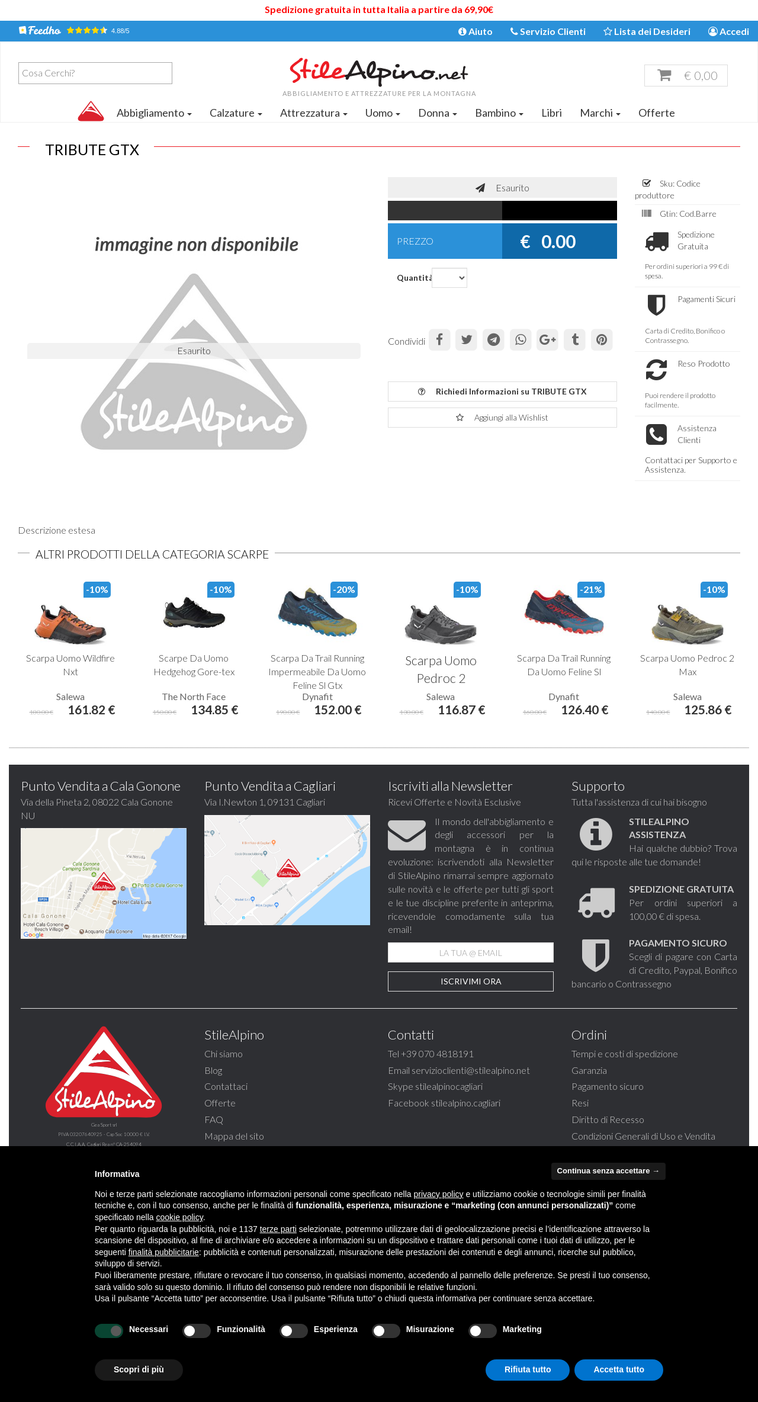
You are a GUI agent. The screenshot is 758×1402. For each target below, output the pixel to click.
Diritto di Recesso (607, 1137)
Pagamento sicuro (607, 1103)
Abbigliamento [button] (154, 112)
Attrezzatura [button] (314, 112)
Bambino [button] (499, 112)
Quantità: (410, 277)
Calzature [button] (236, 112)
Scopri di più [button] (139, 1369)
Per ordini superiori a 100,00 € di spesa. (683, 920)
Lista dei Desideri (646, 31)
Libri (551, 112)
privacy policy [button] (439, 1194)
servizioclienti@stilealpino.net (471, 1087)
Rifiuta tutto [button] (528, 1369)
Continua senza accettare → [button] (608, 1170)
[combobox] (95, 73)
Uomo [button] (382, 112)
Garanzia (589, 1087)
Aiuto (475, 31)
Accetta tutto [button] (618, 1369)
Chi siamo (223, 1071)
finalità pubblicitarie (164, 1252)
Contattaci (226, 1103)
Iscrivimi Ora (471, 999)
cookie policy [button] (179, 1217)
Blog (213, 1087)
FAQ (213, 1137)
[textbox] (98, 73)
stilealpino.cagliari (465, 1120)
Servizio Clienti (548, 31)
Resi (580, 1120)
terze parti (278, 1229)
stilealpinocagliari (449, 1103)
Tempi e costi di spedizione (624, 1071)
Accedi (728, 31)
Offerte (656, 112)
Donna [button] (437, 112)
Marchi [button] (600, 112)
